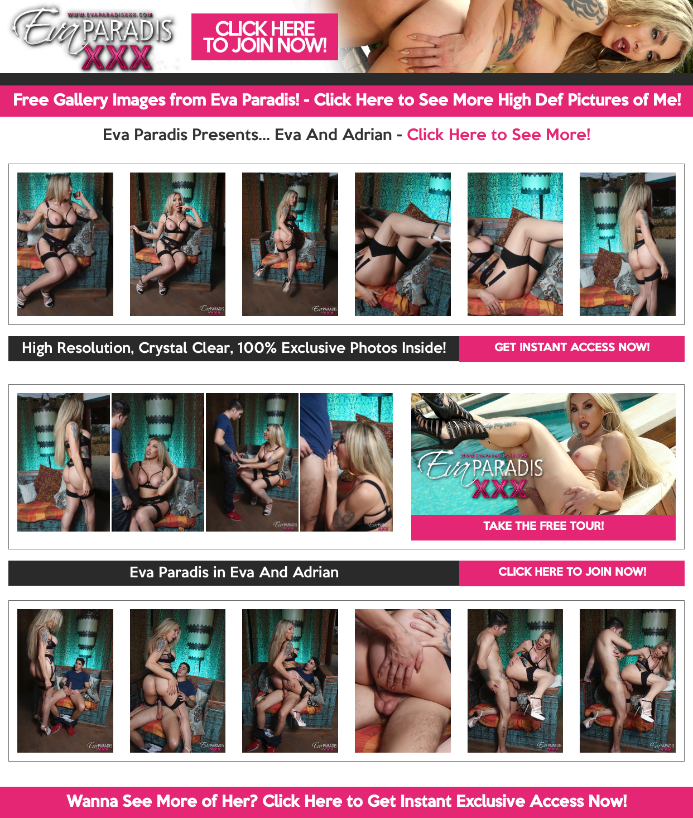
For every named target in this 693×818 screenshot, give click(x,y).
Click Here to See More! (498, 135)
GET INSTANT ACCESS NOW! (571, 348)
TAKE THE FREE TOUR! (543, 527)
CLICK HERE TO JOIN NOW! (572, 573)
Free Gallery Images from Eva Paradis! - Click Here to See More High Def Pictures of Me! (347, 101)
